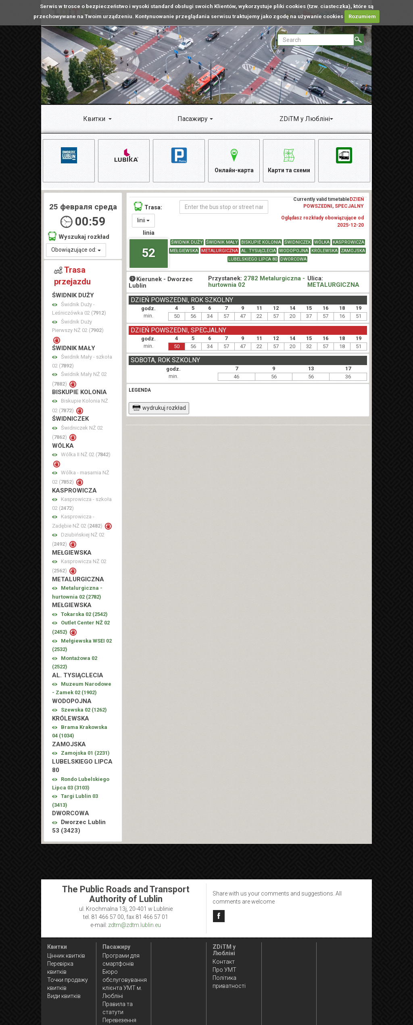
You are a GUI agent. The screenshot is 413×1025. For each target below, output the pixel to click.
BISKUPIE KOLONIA (261, 242)
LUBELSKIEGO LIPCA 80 (252, 259)
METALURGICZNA (219, 250)
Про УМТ (224, 970)
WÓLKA (322, 242)
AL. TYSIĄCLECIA (258, 250)
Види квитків (64, 996)
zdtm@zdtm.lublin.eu (134, 925)
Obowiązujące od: (76, 249)
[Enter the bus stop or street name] (223, 207)
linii (143, 220)
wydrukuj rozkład (159, 408)
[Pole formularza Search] (315, 40)
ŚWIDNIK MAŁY (222, 242)
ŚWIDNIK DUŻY (187, 242)
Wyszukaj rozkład (78, 236)
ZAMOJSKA (353, 250)
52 (148, 253)
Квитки (94, 119)
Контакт (224, 961)
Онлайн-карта (234, 159)
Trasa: (148, 206)
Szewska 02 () (84, 710)
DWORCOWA (293, 259)
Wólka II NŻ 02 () (86, 454)
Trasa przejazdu (72, 275)
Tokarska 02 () (84, 614)
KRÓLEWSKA (324, 250)
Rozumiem (362, 16)
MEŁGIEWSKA (184, 250)
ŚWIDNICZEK (297, 242)
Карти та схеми (289, 159)
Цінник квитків (66, 955)
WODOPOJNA (293, 250)
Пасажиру (192, 119)
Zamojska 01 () (85, 753)
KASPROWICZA (348, 242)
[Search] (359, 40)
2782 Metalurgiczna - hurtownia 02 (256, 282)
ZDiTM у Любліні (305, 119)
